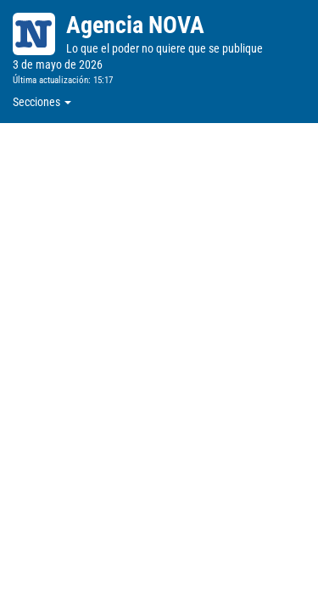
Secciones (42, 102)
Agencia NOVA (135, 25)
